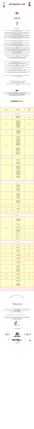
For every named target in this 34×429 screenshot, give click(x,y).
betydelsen (11, 61)
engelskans (16, 66)
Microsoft (6, 47)
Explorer (8, 44)
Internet (18, 45)
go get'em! (18, 328)
